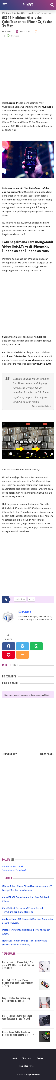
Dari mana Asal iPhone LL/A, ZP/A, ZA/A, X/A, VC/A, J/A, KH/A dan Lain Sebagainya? (18, 964)
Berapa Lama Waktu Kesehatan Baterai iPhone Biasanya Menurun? (18, 1033)
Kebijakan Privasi (27, 1065)
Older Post (47, 754)
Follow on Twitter (12, 866)
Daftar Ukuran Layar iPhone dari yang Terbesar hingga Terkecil (17, 1017)
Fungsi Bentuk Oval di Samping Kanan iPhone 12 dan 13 (16, 999)
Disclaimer (27, 1058)
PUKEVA (28, 4)
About (14, 1058)
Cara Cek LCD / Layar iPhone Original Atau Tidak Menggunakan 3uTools (17, 982)
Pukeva (26, 611)
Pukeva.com (35, 1074)
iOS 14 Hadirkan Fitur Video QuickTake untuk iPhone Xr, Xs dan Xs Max (27, 21)
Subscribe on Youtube (14, 870)
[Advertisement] (28, 71)
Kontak (40, 1058)
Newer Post (9, 754)
